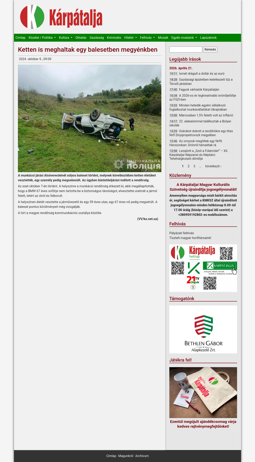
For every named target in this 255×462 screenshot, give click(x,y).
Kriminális (114, 38)
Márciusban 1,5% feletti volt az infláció (206, 115)
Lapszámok (208, 38)
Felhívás (146, 38)
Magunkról (125, 456)
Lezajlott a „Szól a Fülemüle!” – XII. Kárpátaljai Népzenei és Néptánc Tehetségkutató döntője (198, 155)
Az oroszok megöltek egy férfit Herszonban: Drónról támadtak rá (195, 143)
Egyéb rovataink (183, 38)
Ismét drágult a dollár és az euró (202, 73)
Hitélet (129, 38)
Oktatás (81, 38)
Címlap (21, 38)
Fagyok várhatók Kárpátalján (199, 89)
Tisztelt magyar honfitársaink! (190, 238)
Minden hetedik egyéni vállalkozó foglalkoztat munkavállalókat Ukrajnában (198, 107)
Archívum (142, 456)
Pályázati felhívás (181, 233)
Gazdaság (97, 38)
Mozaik (163, 38)
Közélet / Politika (41, 38)
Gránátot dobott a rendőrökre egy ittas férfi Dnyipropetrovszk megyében (201, 133)
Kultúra (64, 38)
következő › (213, 166)
